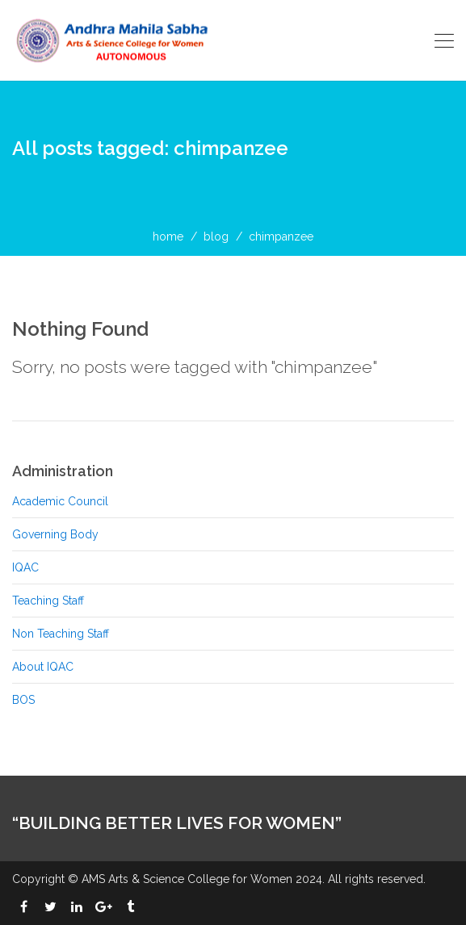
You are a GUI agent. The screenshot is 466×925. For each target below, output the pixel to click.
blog (216, 236)
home (168, 236)
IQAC (25, 567)
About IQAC (42, 666)
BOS (23, 699)
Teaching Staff (48, 600)
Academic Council (60, 501)
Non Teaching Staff (60, 633)
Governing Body (55, 534)
